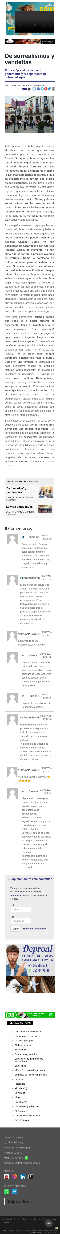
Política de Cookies (42, 1219)
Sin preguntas (22, 1120)
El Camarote (21, 1111)
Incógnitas (20, 1084)
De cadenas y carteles (26, 1054)
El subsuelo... (21, 1049)
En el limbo (20, 1065)
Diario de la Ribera (19, 1201)
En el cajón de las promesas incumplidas (29, 1059)
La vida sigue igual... (20, 506)
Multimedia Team (38, 1232)
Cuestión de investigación (27, 1115)
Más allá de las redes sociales (30, 1070)
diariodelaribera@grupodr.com (25, 1163)
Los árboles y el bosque (27, 1106)
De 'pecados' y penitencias (28, 1031)
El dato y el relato (23, 1045)
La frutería (20, 1093)
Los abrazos (21, 1102)
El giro (18, 1097)
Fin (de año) (21, 1088)
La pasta (19, 1079)
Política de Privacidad (23, 1219)
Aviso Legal (7, 1219)
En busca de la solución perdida (31, 1074)
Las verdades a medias (26, 1036)
